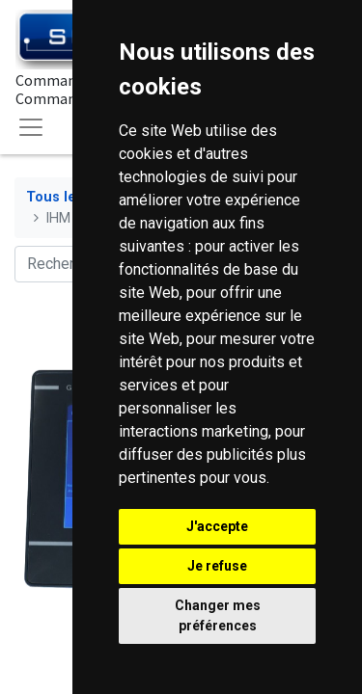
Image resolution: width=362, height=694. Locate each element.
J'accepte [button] (217, 526)
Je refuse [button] (217, 566)
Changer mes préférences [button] (218, 615)
